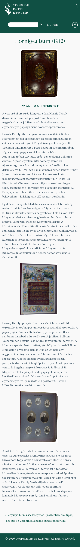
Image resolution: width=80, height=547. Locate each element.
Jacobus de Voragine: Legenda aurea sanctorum (35, 520)
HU (49, 24)
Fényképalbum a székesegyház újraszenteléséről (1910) (39, 515)
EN (56, 24)
